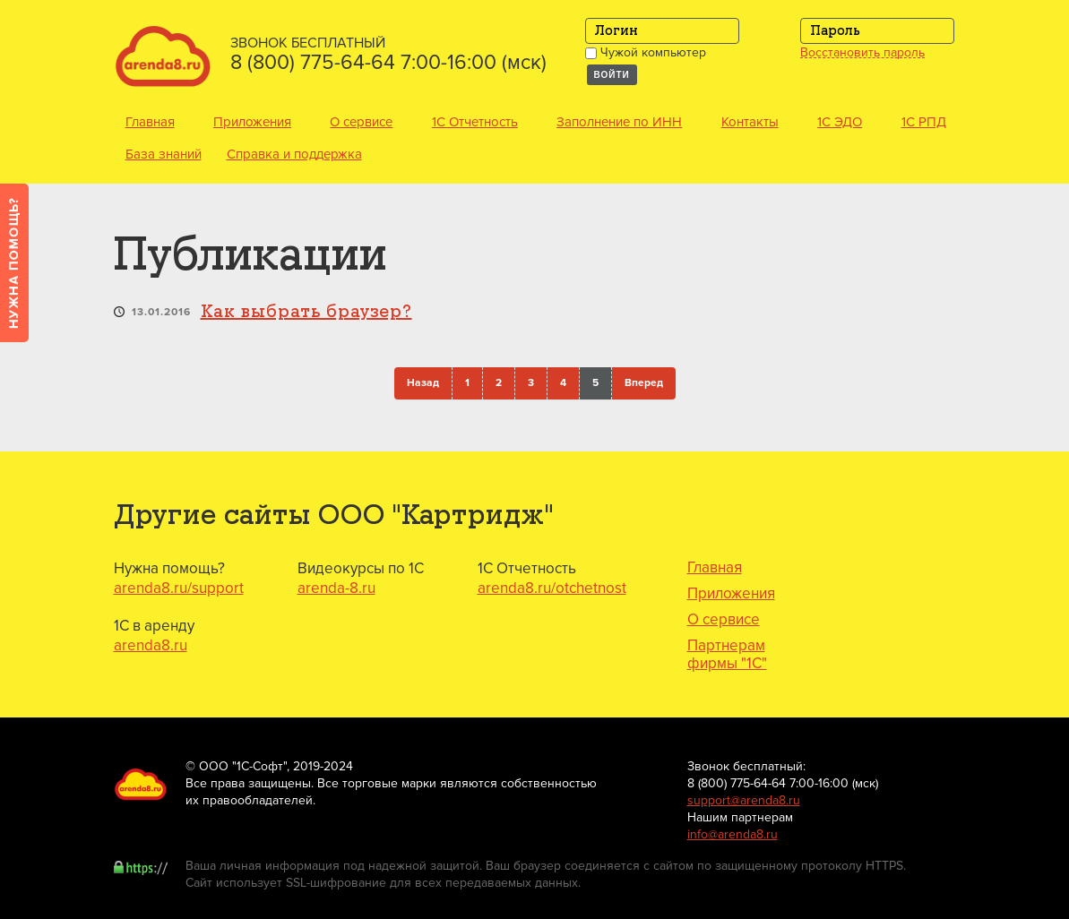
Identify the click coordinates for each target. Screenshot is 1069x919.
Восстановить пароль (862, 52)
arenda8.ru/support (179, 588)
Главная (150, 122)
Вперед (644, 383)
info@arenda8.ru (732, 834)
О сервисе (361, 122)
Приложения (252, 122)
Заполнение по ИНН (619, 122)
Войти (612, 75)
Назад (423, 383)
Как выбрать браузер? (306, 312)
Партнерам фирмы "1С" (727, 655)
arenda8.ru (150, 645)
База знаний (163, 154)
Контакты (750, 122)
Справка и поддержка (294, 154)
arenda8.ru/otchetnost (552, 588)
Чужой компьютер (645, 52)
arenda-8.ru (336, 588)
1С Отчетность (475, 122)
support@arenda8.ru (743, 800)
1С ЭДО (839, 122)
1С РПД (923, 122)
